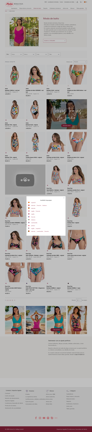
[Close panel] (64, 198)
